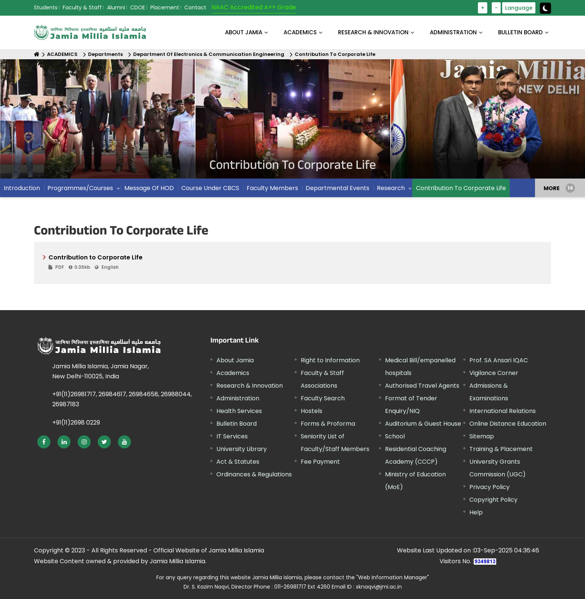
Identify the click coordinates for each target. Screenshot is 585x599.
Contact (195, 7)
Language (518, 8)
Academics (232, 373)
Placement (164, 7)
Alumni (116, 7)
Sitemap (481, 436)
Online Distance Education (507, 423)
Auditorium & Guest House (423, 423)
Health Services (239, 411)
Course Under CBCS (210, 188)
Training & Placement (501, 449)
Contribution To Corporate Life (335, 54)
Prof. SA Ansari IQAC (498, 360)
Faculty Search (323, 398)
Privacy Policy (489, 487)
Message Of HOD (149, 188)
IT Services (232, 436)
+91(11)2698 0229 (76, 422)
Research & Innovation (249, 385)
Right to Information (330, 360)
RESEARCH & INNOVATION (373, 32)
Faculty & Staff (82, 7)
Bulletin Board (236, 423)
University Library (241, 449)
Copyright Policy (493, 499)
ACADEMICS (300, 32)
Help (476, 512)
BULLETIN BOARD (520, 32)
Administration (237, 398)
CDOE (137, 7)
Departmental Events (337, 188)
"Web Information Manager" (392, 577)
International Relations (502, 411)
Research (391, 188)
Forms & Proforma (328, 423)
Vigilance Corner (493, 373)
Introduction (22, 188)
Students (45, 7)
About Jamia (243, 32)
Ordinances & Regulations (254, 474)
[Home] (37, 54)
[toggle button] (545, 8)
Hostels (311, 411)
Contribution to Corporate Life (295, 262)
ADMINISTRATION (453, 32)
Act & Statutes (237, 461)
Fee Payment (320, 461)
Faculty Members (272, 188)
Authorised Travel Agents (422, 385)
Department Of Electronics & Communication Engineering (208, 54)
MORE (552, 188)
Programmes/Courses (80, 188)
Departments (105, 54)
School (395, 436)
